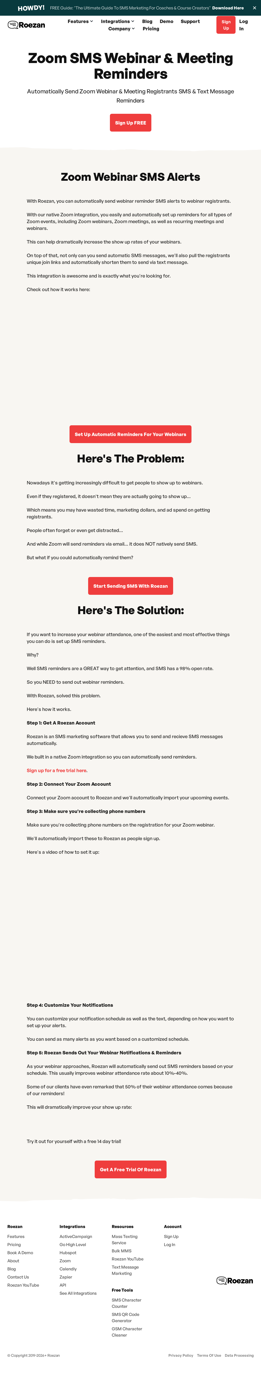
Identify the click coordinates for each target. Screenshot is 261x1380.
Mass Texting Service (124, 1239)
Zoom (65, 1260)
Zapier (66, 1277)
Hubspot (68, 1252)
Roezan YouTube (23, 1285)
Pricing (151, 28)
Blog (147, 21)
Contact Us (18, 1277)
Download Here (227, 7)
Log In (243, 24)
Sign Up (171, 1236)
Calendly (68, 1268)
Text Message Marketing (125, 1270)
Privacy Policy (180, 1355)
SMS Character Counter (126, 1303)
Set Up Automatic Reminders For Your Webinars (130, 434)
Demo (166, 21)
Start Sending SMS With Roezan (130, 586)
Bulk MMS (121, 1250)
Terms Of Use (209, 1355)
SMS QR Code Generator (125, 1317)
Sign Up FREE (130, 123)
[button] (81, 21)
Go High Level (73, 1244)
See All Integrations (78, 1293)
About (13, 1260)
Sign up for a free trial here (56, 770)
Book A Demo (20, 1252)
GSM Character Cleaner (127, 1332)
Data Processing (239, 1355)
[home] (26, 25)
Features (15, 1236)
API (63, 1285)
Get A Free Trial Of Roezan (130, 1169)
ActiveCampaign (76, 1236)
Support (190, 21)
